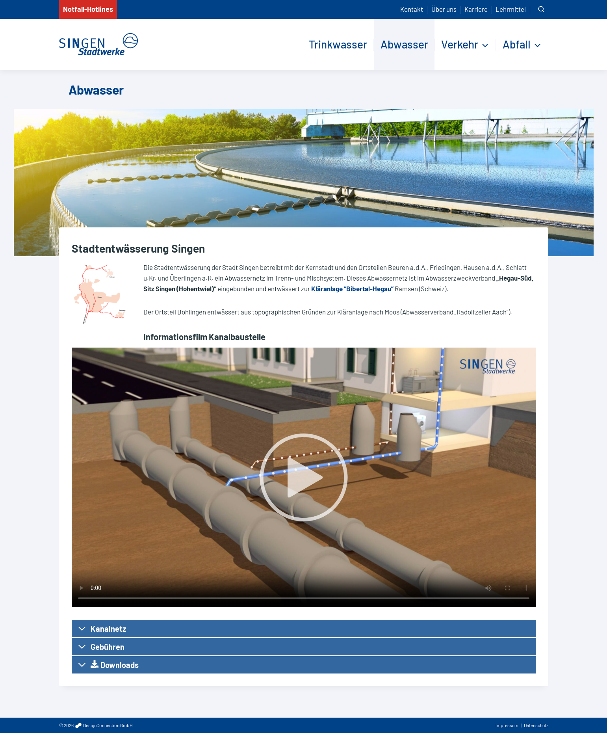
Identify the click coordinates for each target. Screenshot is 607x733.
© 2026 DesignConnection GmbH (96, 725)
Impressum (507, 725)
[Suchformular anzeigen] (541, 9)
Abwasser (404, 44)
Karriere (476, 9)
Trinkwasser (338, 44)
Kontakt (411, 9)
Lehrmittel (511, 9)
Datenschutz (536, 725)
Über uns (444, 9)
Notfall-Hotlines (88, 9)
